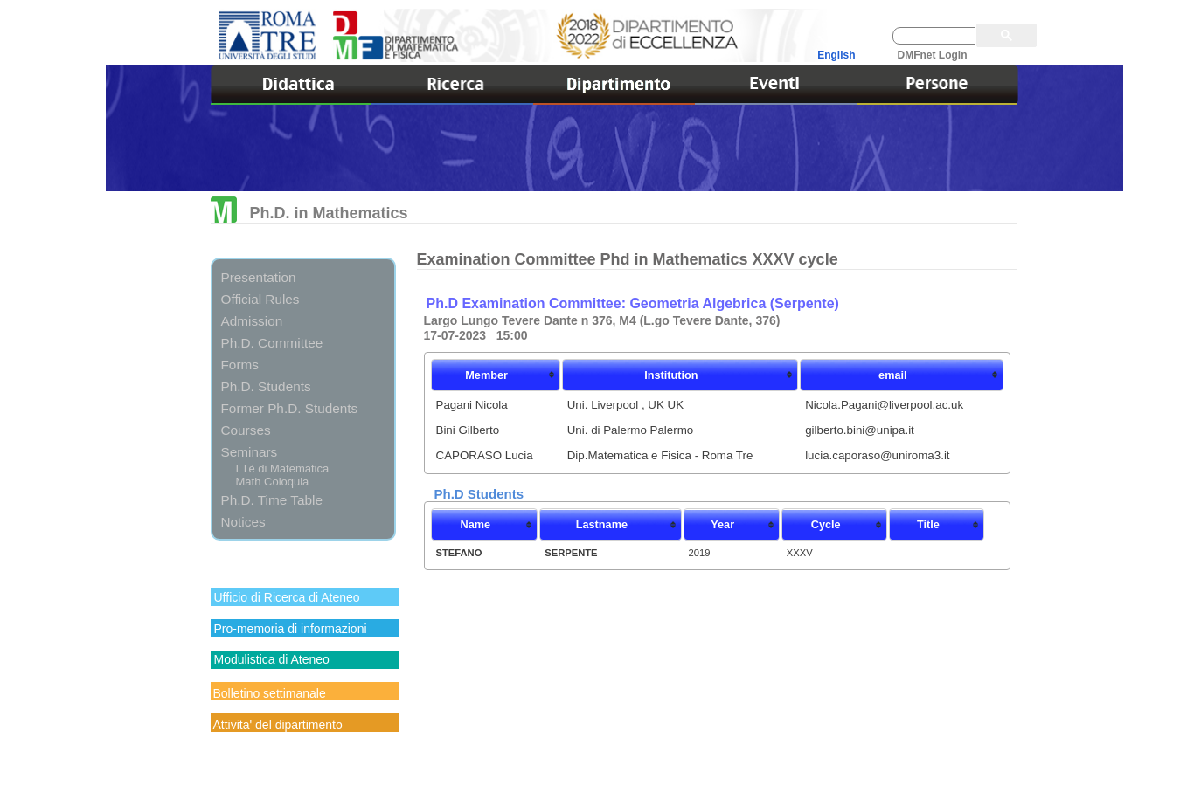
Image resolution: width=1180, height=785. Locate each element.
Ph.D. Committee (272, 342)
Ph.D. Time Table (272, 499)
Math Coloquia (272, 481)
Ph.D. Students (266, 386)
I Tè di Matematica (283, 468)
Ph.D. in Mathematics (309, 213)
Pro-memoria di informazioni (290, 629)
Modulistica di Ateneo (272, 659)
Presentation (258, 277)
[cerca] (933, 36)
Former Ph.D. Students (289, 408)
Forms (240, 364)
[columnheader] (495, 375)
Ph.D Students (479, 493)
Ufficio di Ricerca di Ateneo (287, 597)
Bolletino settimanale (269, 693)
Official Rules (260, 299)
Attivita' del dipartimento (278, 725)
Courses (246, 430)
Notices (243, 521)
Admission (252, 320)
